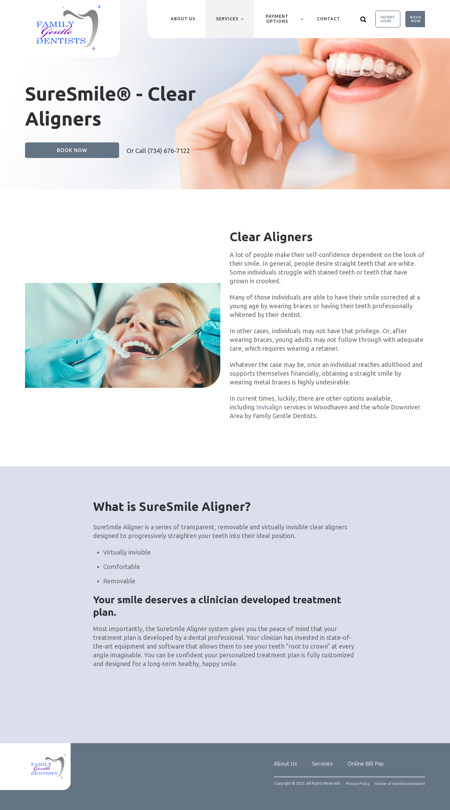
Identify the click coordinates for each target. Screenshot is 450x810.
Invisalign (270, 407)
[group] (122, 335)
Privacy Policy (358, 784)
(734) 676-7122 (169, 150)
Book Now (416, 19)
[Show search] (363, 19)
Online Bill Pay (366, 763)
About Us (183, 18)
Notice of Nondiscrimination (400, 784)
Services (227, 18)
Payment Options (277, 19)
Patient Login (388, 19)
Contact (328, 18)
